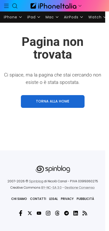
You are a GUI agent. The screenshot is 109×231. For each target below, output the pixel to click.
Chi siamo (19, 199)
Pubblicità (85, 199)
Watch (95, 17)
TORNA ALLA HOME (52, 101)
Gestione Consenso (80, 187)
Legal (53, 199)
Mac (50, 17)
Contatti (38, 199)
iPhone (10, 17)
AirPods (71, 17)
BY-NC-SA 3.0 (51, 187)
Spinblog (36, 181)
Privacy (67, 199)
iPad (31, 17)
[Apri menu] (80, 5)
